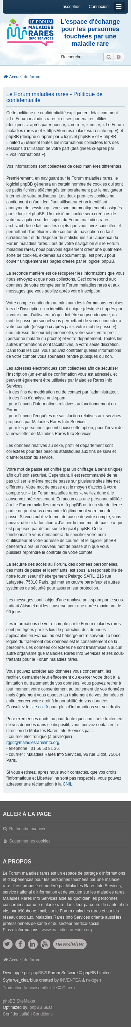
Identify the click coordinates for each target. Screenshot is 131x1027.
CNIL (67, 784)
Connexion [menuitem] (99, 6)
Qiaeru (68, 987)
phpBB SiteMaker (19, 1001)
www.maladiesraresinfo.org (67, 929)
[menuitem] (16, 1014)
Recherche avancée (27, 828)
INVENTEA (70, 980)
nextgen (93, 980)
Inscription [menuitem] (71, 6)
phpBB (37, 972)
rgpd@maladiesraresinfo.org (32, 742)
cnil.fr (43, 706)
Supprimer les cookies (29, 841)
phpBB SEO (41, 1007)
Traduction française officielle (30, 987)
